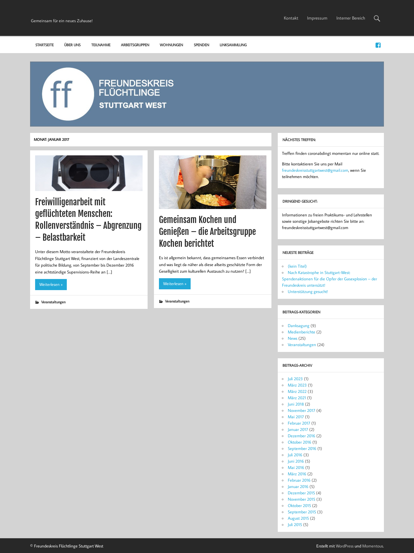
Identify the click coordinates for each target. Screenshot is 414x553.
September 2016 (302, 448)
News (292, 338)
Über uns (72, 44)
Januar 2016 (298, 486)
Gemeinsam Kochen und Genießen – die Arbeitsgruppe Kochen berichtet (207, 232)
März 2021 (297, 397)
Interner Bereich (350, 18)
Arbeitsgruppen (135, 44)
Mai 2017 (296, 416)
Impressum (317, 18)
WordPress (345, 546)
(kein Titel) (297, 266)
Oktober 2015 (299, 505)
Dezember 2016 (301, 435)
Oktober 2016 (299, 442)
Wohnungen (171, 44)
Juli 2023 (295, 378)
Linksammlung (233, 44)
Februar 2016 (299, 480)
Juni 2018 (296, 404)
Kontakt (291, 18)
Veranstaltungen (53, 301)
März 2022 (297, 391)
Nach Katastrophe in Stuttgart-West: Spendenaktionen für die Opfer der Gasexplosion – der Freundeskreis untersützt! (329, 279)
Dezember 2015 (301, 492)
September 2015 (302, 511)
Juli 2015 (295, 524)
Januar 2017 (298, 429)
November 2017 (301, 410)
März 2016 (297, 473)
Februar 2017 (299, 423)
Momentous (372, 546)
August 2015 (298, 518)
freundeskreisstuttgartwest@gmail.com (315, 170)
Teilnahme (100, 44)
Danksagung (298, 325)
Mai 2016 (296, 467)
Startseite (44, 44)
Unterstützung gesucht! (308, 291)
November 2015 (301, 499)
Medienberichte (301, 331)
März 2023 (297, 385)
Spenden (201, 44)
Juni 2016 (296, 461)
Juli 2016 (295, 454)
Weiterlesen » (51, 284)
